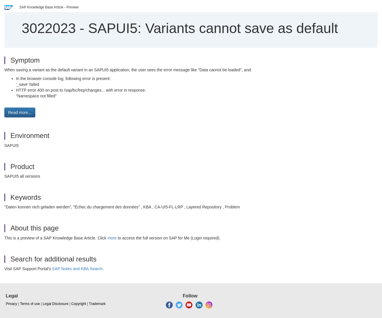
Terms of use (30, 304)
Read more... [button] (20, 112)
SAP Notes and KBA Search (77, 268)
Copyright (78, 304)
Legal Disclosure (56, 304)
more (112, 238)
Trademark (97, 304)
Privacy (11, 304)
